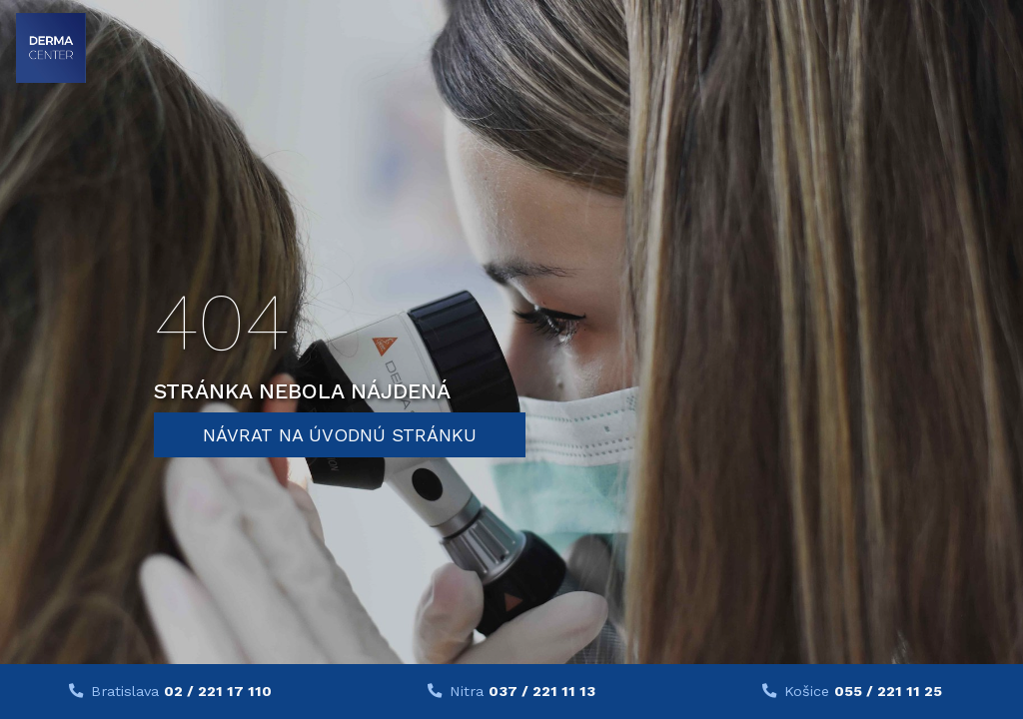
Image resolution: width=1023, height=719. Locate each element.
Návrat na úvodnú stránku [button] (340, 434)
